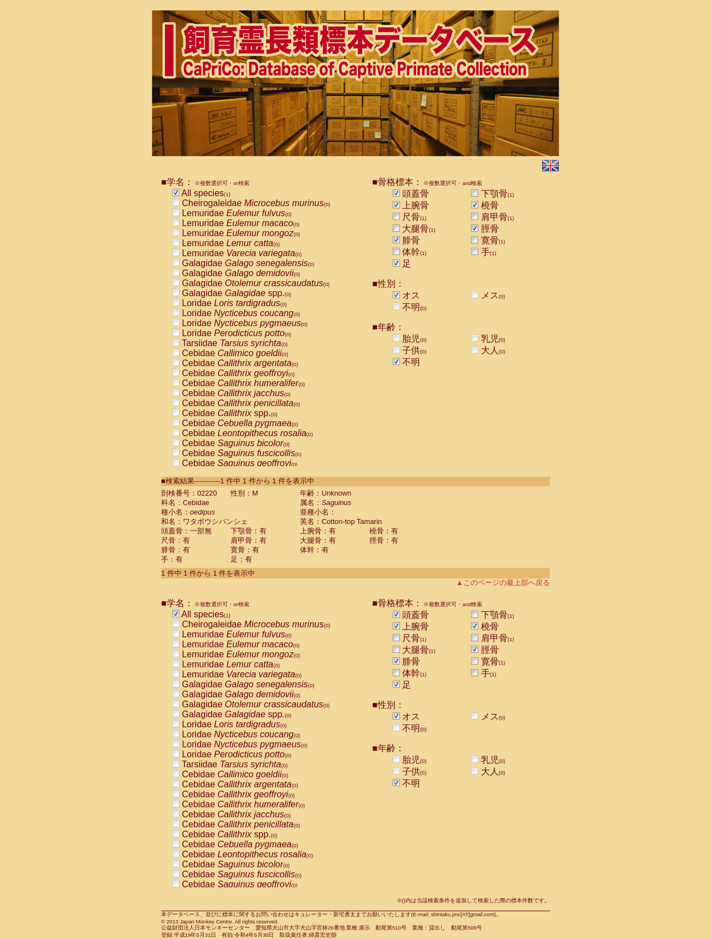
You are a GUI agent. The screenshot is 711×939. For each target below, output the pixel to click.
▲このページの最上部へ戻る (503, 582)
